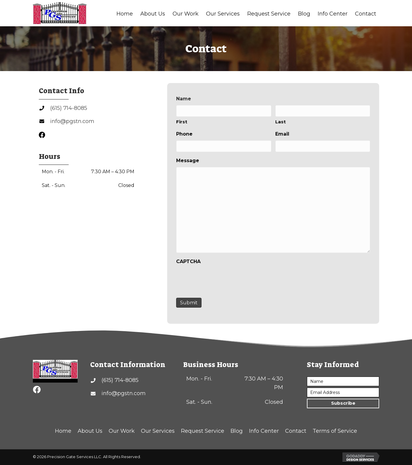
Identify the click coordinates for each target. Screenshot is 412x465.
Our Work (122, 431)
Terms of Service (335, 431)
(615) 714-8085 (68, 108)
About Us (90, 431)
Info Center (264, 431)
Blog (236, 431)
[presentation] (221, 279)
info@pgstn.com (72, 121)
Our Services (158, 431)
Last (280, 122)
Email (282, 134)
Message (187, 160)
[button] (343, 403)
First (181, 122)
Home (63, 431)
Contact (295, 431)
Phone (184, 134)
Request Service (202, 431)
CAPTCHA (188, 261)
